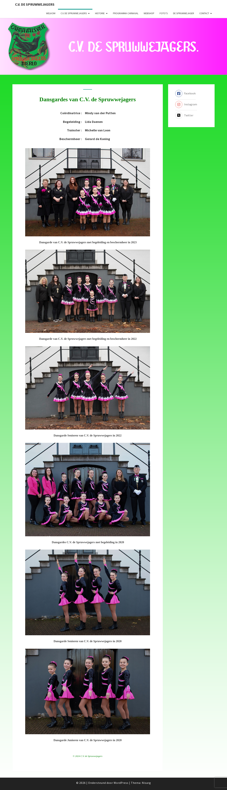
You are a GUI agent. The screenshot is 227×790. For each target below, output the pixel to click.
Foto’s (164, 13)
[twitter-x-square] (184, 115)
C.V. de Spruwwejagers (34, 4)
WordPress (121, 783)
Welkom (50, 13)
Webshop (149, 13)
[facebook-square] (185, 93)
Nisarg (146, 783)
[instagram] (186, 104)
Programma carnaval (125, 13)
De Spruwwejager (183, 13)
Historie (100, 13)
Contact (204, 13)
